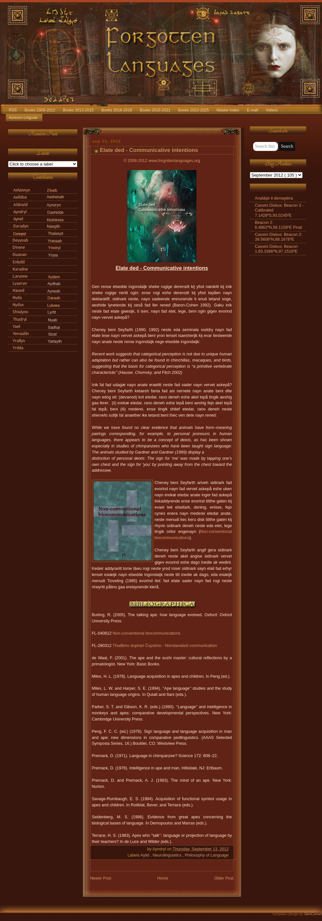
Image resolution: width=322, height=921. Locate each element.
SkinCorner (313, 914)
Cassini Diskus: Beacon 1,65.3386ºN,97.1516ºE (276, 249)
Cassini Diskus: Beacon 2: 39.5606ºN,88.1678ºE (278, 237)
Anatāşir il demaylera (274, 198)
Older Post (224, 878)
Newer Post (100, 878)
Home (162, 878)
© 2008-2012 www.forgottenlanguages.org (162, 160)
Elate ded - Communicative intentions (149, 150)
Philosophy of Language (206, 855)
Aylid (145, 855)
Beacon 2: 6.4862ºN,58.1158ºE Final (278, 225)
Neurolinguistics (168, 855)
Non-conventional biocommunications (147, 633)
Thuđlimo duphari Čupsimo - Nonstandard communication (165, 645)
